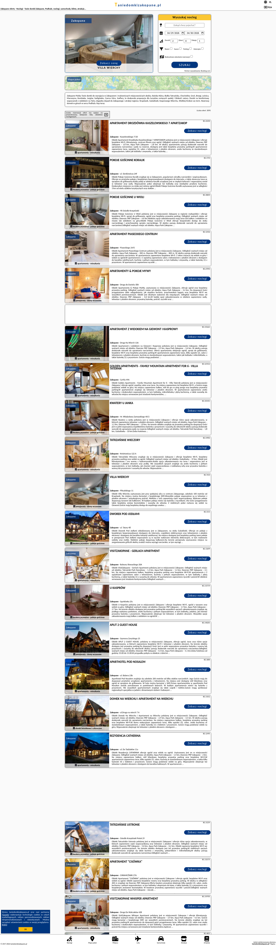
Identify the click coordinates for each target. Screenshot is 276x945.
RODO (4, 925)
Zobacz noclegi (197, 130)
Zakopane (71, 125)
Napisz (272, 944)
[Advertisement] (138, 795)
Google (6, 914)
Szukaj (184, 65)
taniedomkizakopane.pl (138, 5)
